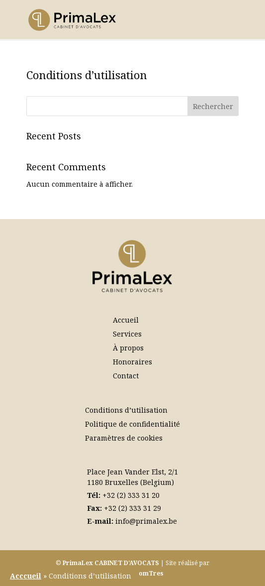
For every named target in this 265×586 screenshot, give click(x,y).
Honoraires (132, 361)
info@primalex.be (146, 521)
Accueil (126, 320)
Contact (126, 375)
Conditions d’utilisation (126, 410)
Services (127, 334)
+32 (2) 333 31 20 (131, 495)
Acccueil (25, 576)
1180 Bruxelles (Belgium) (130, 482)
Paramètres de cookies (124, 438)
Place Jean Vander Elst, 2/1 (132, 471)
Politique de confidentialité (132, 424)
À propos (128, 347)
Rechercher (213, 106)
